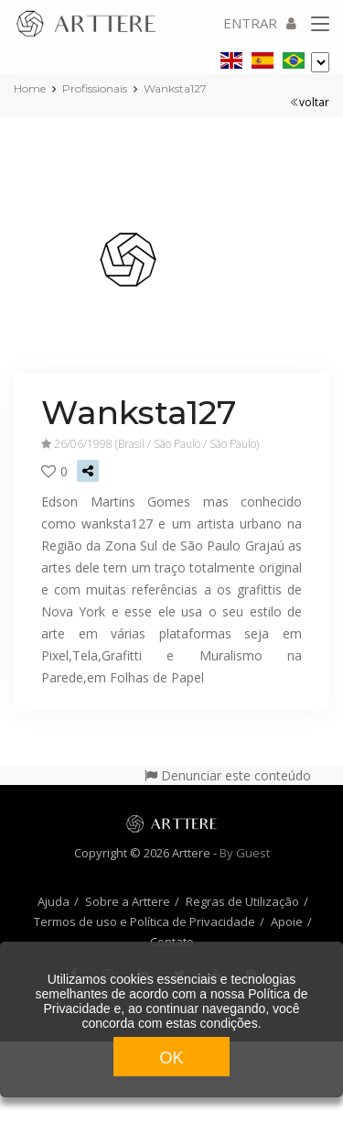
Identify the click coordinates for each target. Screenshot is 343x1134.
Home (30, 88)
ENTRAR (259, 23)
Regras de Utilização (242, 901)
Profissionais (94, 88)
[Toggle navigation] (320, 24)
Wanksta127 (175, 88)
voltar (309, 102)
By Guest (245, 853)
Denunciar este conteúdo (228, 775)
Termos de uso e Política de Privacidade (144, 921)
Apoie (287, 921)
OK (171, 1058)
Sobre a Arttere (127, 901)
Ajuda (54, 901)
